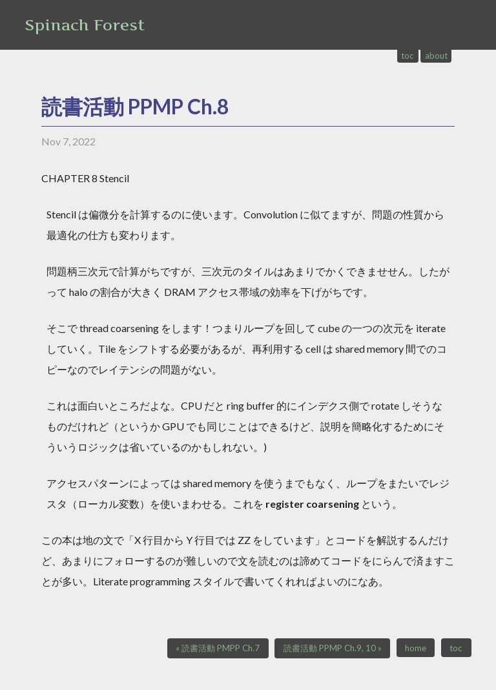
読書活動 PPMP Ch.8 (135, 106)
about (436, 55)
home (415, 648)
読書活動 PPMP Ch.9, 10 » (333, 648)
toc (407, 55)
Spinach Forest (85, 25)
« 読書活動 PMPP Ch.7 (218, 648)
